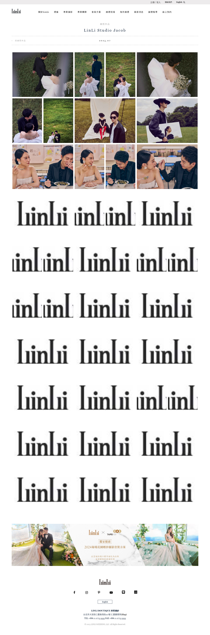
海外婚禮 (124, 12)
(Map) (124, 614)
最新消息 (139, 12)
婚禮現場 (110, 12)
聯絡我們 (168, 2)
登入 (158, 2)
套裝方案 (96, 12)
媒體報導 (153, 12)
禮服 (56, 12)
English (179, 2)
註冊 (153, 2)
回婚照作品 (19, 40)
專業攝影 (68, 12)
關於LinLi (43, 12)
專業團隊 (82, 12)
